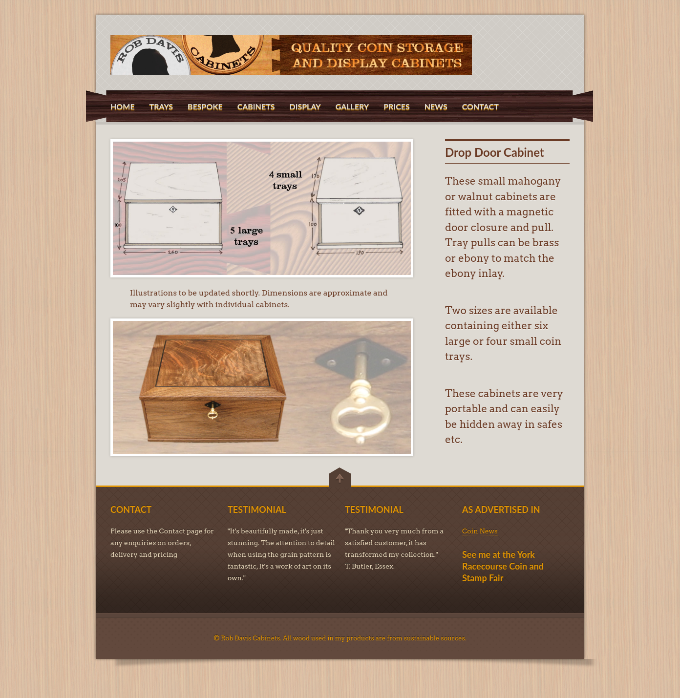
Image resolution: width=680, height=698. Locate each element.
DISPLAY (304, 106)
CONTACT (480, 106)
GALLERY (352, 106)
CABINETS (256, 106)
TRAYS (161, 106)
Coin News (480, 531)
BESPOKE (205, 106)
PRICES (396, 106)
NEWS (436, 106)
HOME (122, 106)
